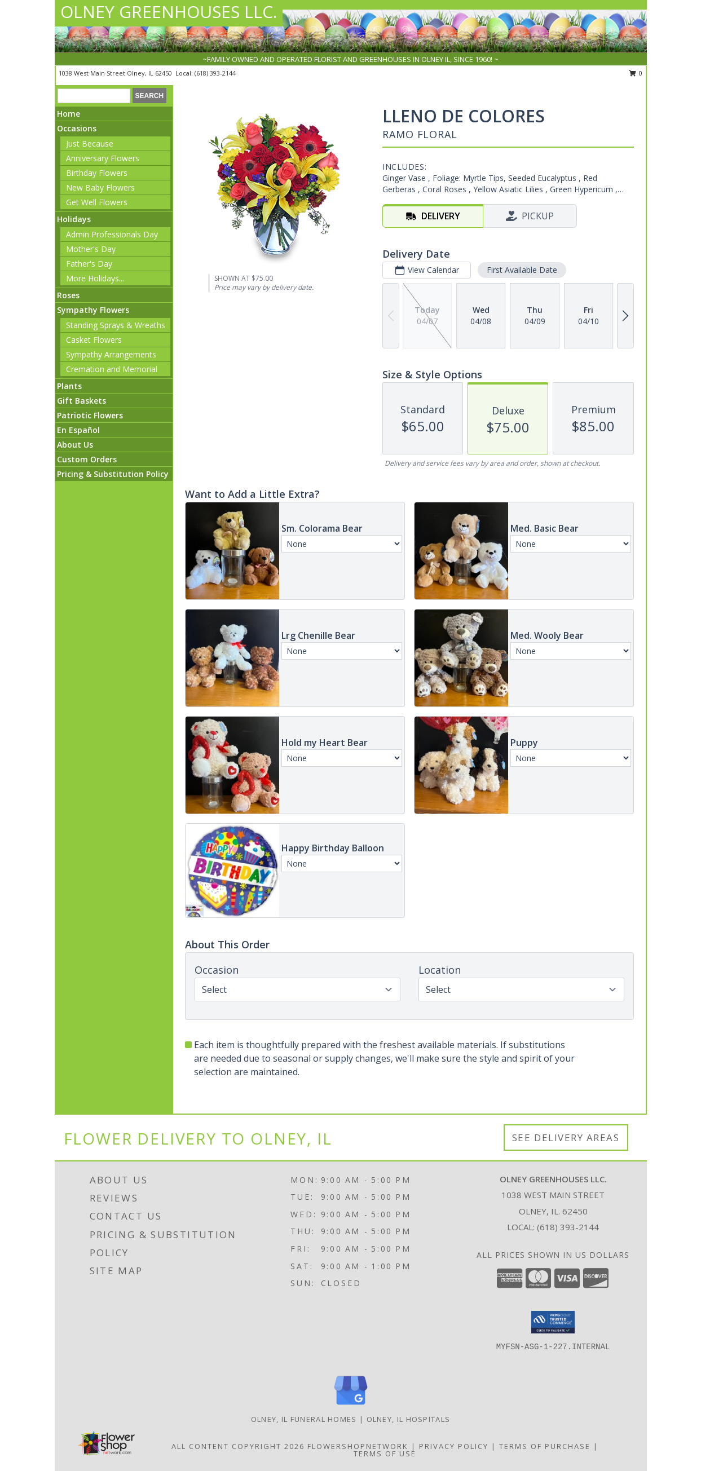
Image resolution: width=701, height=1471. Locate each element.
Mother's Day (91, 249)
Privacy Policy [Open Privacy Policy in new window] (453, 1446)
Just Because (89, 143)
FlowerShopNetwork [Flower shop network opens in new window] (357, 1446)
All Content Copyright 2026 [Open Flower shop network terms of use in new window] (238, 1446)
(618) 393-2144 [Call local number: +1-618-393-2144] (215, 73)
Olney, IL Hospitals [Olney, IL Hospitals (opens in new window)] (409, 1419)
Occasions (76, 128)
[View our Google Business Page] (351, 1405)
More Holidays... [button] (95, 278)
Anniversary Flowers (102, 158)
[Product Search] (94, 96)
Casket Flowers (94, 339)
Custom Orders (87, 459)
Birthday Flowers (96, 172)
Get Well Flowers (96, 202)
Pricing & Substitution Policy (113, 474)
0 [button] (636, 73)
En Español (78, 430)
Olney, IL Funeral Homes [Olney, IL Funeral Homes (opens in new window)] (304, 1419)
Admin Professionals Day (112, 234)
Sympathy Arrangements (111, 354)
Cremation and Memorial (111, 369)
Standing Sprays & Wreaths (115, 325)
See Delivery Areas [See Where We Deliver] (566, 1137)
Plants (69, 386)
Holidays (74, 219)
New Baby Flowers (100, 187)
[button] (553, 1322)
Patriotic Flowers (90, 415)
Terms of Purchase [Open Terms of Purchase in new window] (544, 1446)
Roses (68, 295)
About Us (75, 444)
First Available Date (522, 269)
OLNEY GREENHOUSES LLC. (168, 12)
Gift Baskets (81, 400)
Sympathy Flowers (93, 309)
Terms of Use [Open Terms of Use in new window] (385, 1453)
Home (68, 113)
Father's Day (89, 263)
